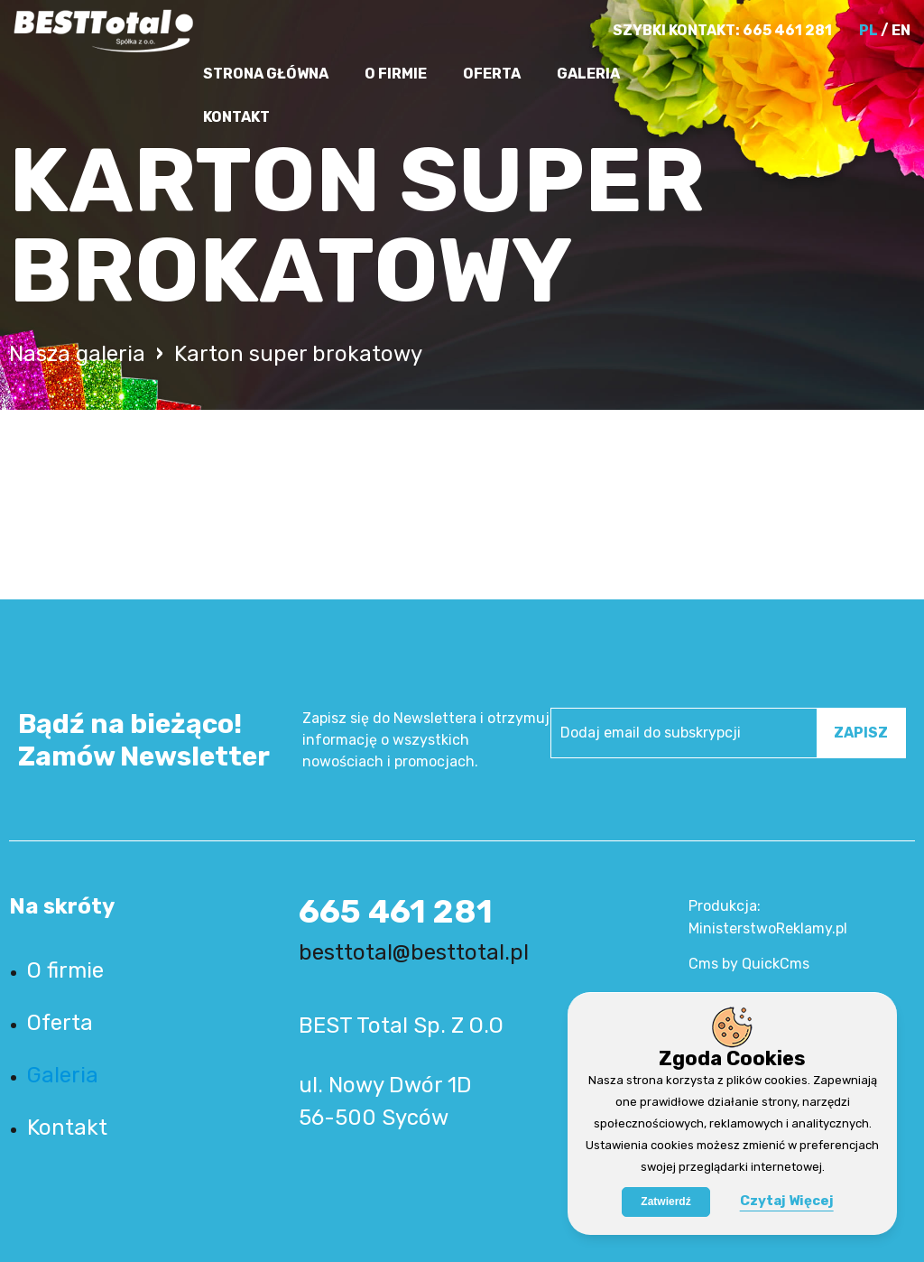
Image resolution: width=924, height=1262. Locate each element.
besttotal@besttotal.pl (414, 952)
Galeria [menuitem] (588, 73)
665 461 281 (787, 30)
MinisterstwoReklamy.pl (767, 928)
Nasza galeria (77, 354)
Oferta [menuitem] (492, 73)
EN (901, 30)
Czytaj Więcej (787, 1200)
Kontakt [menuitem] (236, 116)
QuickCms (775, 963)
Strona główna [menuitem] (265, 73)
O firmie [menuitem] (396, 73)
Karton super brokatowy (298, 354)
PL (868, 30)
